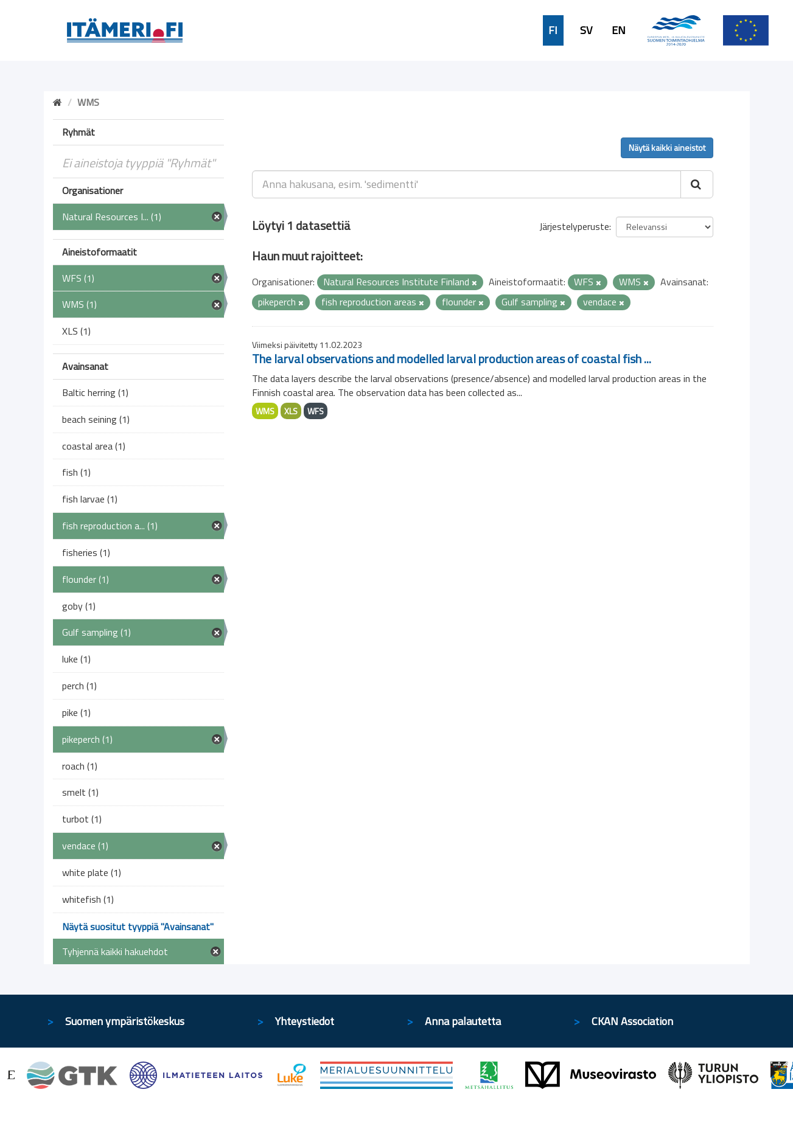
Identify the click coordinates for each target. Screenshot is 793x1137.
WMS (265, 411)
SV (586, 30)
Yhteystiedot (304, 1021)
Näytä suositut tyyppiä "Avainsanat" (138, 926)
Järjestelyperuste (574, 226)
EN (619, 30)
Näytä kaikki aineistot (667, 147)
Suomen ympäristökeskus (124, 1021)
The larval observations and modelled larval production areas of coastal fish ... (451, 358)
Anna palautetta (463, 1021)
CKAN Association (632, 1021)
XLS (291, 411)
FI (552, 30)
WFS (315, 411)
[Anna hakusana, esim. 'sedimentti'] (466, 184)
